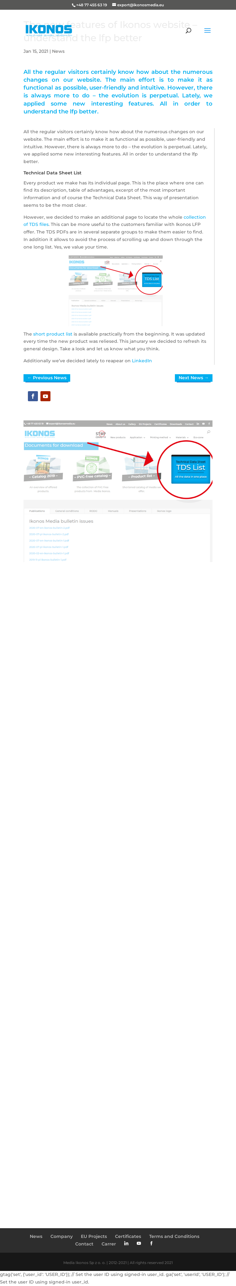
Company (61, 1236)
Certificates (128, 1236)
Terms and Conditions (174, 1236)
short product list (52, 334)
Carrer (109, 1244)
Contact (84, 1244)
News (58, 51)
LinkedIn (142, 361)
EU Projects (94, 1236)
